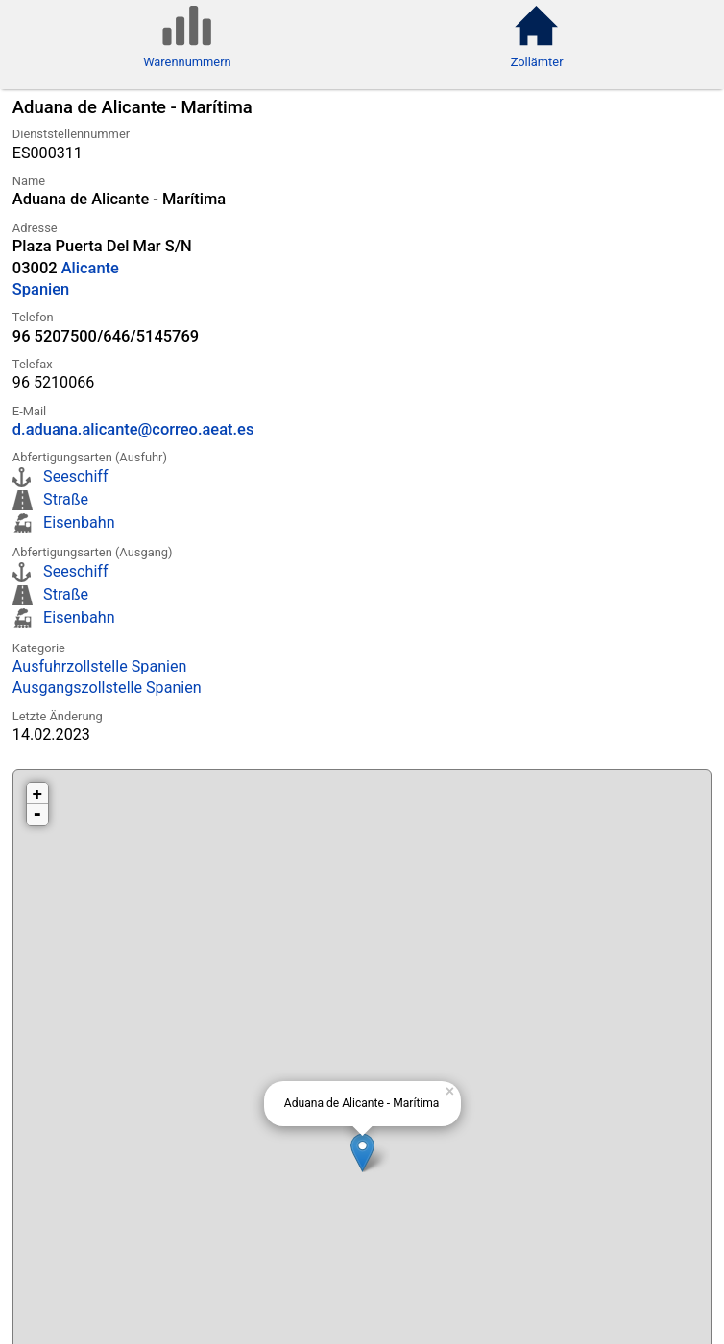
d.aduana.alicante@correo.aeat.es (133, 429)
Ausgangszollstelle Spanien (107, 687)
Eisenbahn (78, 522)
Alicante (90, 268)
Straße (65, 499)
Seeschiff (75, 476)
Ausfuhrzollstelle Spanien (99, 666)
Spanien (40, 289)
